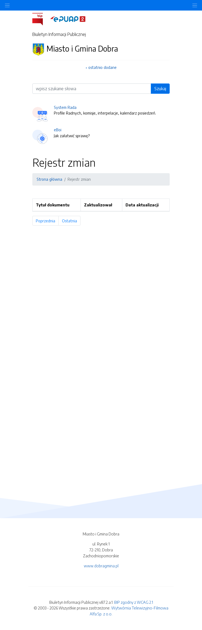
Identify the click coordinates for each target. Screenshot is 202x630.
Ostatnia (71, 220)
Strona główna (49, 179)
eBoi (57, 129)
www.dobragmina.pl (101, 565)
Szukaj (160, 88)
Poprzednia (47, 220)
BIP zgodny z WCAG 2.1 (133, 602)
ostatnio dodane (102, 67)
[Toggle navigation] (195, 5)
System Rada (65, 107)
